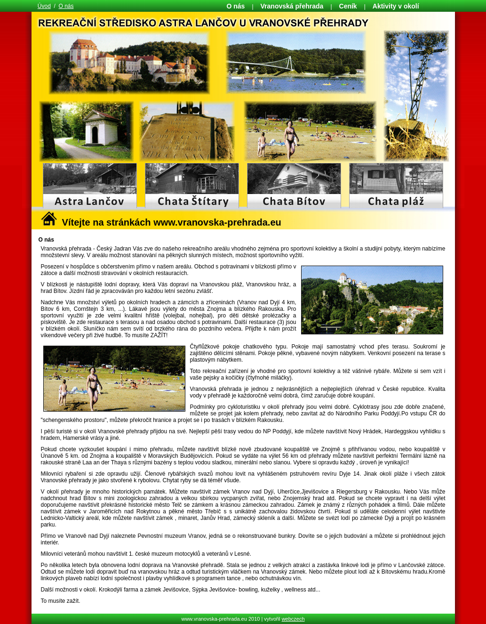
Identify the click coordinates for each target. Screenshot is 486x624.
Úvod (44, 6)
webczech (293, 619)
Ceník (348, 6)
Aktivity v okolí (396, 6)
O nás (66, 6)
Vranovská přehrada (292, 6)
